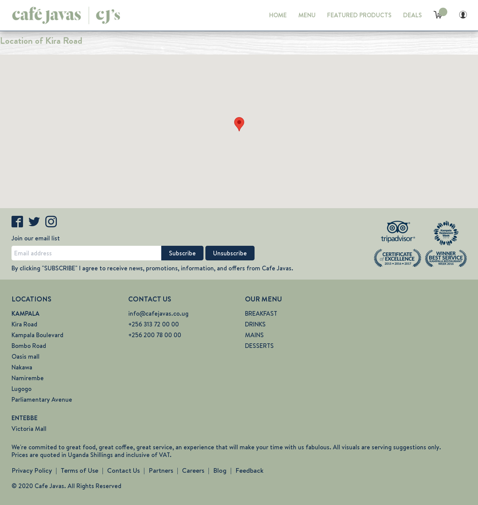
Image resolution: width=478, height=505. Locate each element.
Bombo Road (29, 346)
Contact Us (123, 470)
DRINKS (255, 324)
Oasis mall (26, 357)
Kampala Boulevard (37, 335)
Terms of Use (79, 470)
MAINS (254, 335)
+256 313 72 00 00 (153, 324)
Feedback (249, 470)
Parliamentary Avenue (42, 400)
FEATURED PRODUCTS (359, 15)
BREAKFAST (261, 314)
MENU (307, 15)
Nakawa (22, 367)
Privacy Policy (32, 470)
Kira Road (24, 324)
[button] (239, 124)
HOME (278, 15)
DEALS (412, 15)
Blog (220, 470)
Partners (161, 470)
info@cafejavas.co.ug (158, 314)
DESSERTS (259, 346)
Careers (193, 470)
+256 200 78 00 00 (154, 335)
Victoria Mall (29, 429)
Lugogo (21, 389)
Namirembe (28, 378)
